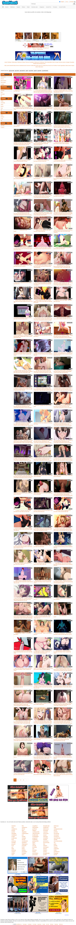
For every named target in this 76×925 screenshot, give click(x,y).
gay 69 (35, 70)
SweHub (14, 825)
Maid (38, 109)
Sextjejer (68, 62)
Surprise (47, 758)
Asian (55, 494)
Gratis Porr (40, 65)
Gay (67, 1)
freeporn (45, 850)
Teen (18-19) (60, 92)
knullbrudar (14, 838)
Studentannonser (22, 65)
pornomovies (46, 842)
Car (50, 91)
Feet (70, 669)
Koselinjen (32, 62)
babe (13, 848)
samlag (55, 839)
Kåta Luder (6, 65)
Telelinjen (10, 62)
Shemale (72, 1)
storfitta (23, 836)
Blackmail (46, 91)
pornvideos (24, 851)
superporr (45, 832)
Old (67, 723)
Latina (64, 670)
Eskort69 (11, 65)
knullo (23, 847)
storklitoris (24, 842)
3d (55, 91)
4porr (23, 830)
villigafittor (24, 832)
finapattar (56, 853)
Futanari (63, 109)
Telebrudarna (14, 62)
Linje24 (5, 62)
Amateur (58, 739)
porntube (34, 850)
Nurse (55, 775)
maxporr (56, 847)
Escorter (28, 65)
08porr (33, 844)
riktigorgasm (25, 844)
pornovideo (35, 854)
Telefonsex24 (37, 62)
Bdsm (62, 494)
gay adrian (39, 70)
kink (44, 844)
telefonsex (56, 825)
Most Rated (3, 82)
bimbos (34, 851)
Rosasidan (72, 62)
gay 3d (27, 70)
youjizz (13, 853)
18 (15, 91)
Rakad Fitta (45, 65)
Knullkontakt (32, 65)
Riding (15, 337)
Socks (25, 108)
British (61, 91)
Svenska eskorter (62, 62)
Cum (35, 109)
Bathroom (65, 669)
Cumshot (28, 214)
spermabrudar (57, 838)
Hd (17, 634)
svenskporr (56, 835)
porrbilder (34, 847)
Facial (29, 442)
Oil (22, 108)
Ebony (59, 390)
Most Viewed (3, 80)
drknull (23, 829)
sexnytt (23, 839)
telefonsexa (46, 829)
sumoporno (56, 836)
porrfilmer (34, 829)
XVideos (2, 127)
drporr (33, 842)
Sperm (50, 126)
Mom (67, 267)
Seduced (43, 372)
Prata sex (27, 62)
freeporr (45, 848)
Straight (62, 1)
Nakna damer (68, 65)
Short (2, 115)
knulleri (13, 836)
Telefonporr (42, 62)
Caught (19, 460)
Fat (46, 686)
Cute (15, 108)
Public (42, 390)
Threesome (29, 425)
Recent (2, 78)
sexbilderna (14, 829)
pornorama (45, 841)
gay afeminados (45, 70)
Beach (35, 634)
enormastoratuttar (58, 841)
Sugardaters (62, 65)
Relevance (3, 76)
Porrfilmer (55, 65)
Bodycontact (42, 63)
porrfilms (56, 832)
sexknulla (45, 836)
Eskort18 (38, 63)
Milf (45, 214)
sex (54, 842)
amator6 (45, 839)
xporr (13, 854)
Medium (2, 116)
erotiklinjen (34, 839)
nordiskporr (14, 835)
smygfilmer (35, 825)
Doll (27, 617)
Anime (35, 91)
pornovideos (35, 853)
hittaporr (34, 830)
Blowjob (43, 108)
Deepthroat (16, 126)
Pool (40, 144)
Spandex (63, 161)
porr (23, 835)
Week (2, 104)
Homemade (59, 670)
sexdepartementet (58, 829)
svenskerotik (25, 841)
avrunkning (56, 833)
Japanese (40, 92)
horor (13, 827)
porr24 (55, 830)
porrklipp (14, 842)
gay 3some (31, 70)
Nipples (48, 389)
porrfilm (13, 830)
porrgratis (24, 845)
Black (42, 91)
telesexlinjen (35, 827)
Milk (71, 774)
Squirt (63, 248)
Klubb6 (34, 63)
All (1, 95)
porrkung (14, 841)
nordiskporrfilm (35, 832)
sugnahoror (24, 827)
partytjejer (14, 833)
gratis (55, 844)
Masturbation (41, 214)
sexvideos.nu (19, 924)
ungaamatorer (25, 833)
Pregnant (67, 109)
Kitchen (68, 390)
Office (66, 530)
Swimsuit (29, 108)
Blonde (16, 161)
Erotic (38, 704)
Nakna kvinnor (16, 65)
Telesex (23, 62)
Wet (68, 178)
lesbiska (24, 850)
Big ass (44, 353)
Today (2, 101)
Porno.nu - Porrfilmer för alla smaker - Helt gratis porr (38, 47)
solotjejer (24, 838)
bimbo (23, 848)
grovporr (14, 844)
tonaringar (45, 830)
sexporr (45, 835)
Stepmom (24, 705)
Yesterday (3, 102)
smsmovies (45, 833)
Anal (57, 108)
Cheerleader (17, 442)
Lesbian (46, 92)
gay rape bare (22, 70)
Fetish (20, 425)
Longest (2, 84)
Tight (47, 197)
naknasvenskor (36, 833)
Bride (27, 476)
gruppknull (34, 838)
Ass (64, 126)
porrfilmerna (56, 851)
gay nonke (17, 70)
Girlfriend (19, 564)
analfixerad (45, 827)
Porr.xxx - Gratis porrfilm (38, 49)
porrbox (45, 851)
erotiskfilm (45, 838)
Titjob (19, 337)
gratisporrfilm (35, 841)
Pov (50, 248)
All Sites (2, 125)
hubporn (45, 845)
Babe (39, 91)
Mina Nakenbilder (48, 62)
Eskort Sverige (55, 62)
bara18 (55, 854)
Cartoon (36, 92)
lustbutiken (56, 848)
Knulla (58, 65)
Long (2, 118)
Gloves (19, 108)
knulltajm (24, 853)
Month (2, 106)
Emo (70, 91)
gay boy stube (11, 70)
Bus (65, 178)
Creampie (65, 91)
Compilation (66, 143)
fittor (23, 825)
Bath (41, 126)
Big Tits (62, 178)
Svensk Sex (50, 65)
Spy (18, 178)
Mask (59, 161)
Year (2, 108)
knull (13, 839)
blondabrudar (46, 825)
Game (20, 144)
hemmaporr (46, 847)
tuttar (55, 827)
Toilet (15, 249)
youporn (13, 851)
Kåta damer (40, 66)
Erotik (37, 65)
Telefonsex (19, 62)
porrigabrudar (46, 853)
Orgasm (70, 530)
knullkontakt (35, 835)
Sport (40, 231)
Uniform (22, 178)
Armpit (18, 91)
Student (50, 92)
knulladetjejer (35, 836)
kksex (23, 854)
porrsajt (34, 845)
